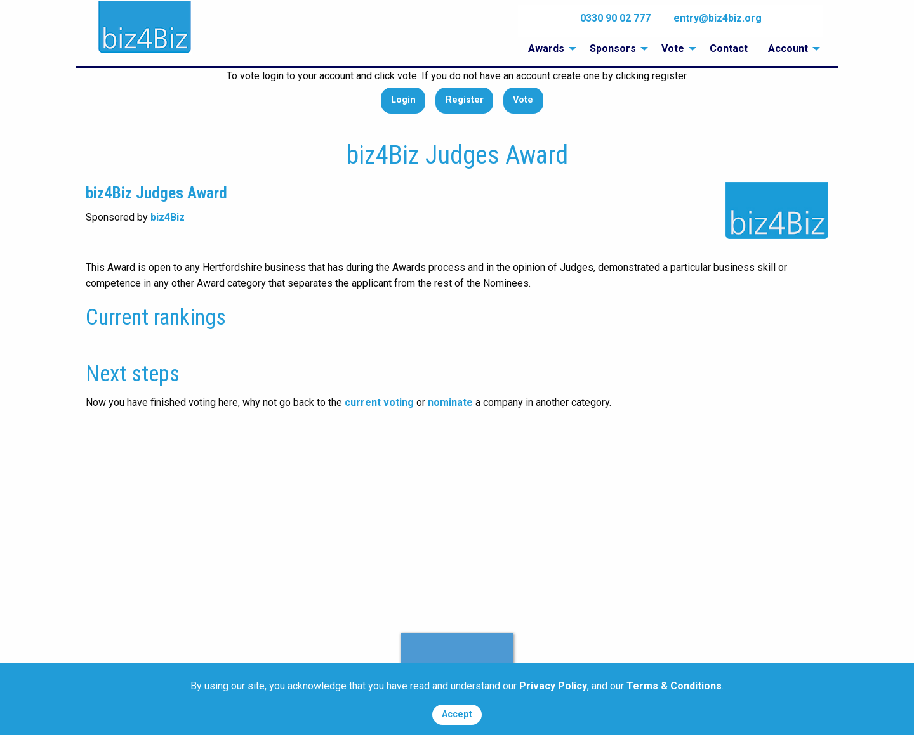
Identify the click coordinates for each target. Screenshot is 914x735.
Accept (457, 714)
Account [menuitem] (788, 48)
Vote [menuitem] (672, 48)
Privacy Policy (553, 686)
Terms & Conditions (674, 686)
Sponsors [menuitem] (613, 48)
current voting (379, 402)
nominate (450, 402)
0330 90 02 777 (615, 18)
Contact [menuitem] (729, 48)
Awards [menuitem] (546, 48)
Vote (523, 99)
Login (403, 99)
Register (465, 99)
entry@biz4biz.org (717, 18)
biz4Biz (167, 217)
